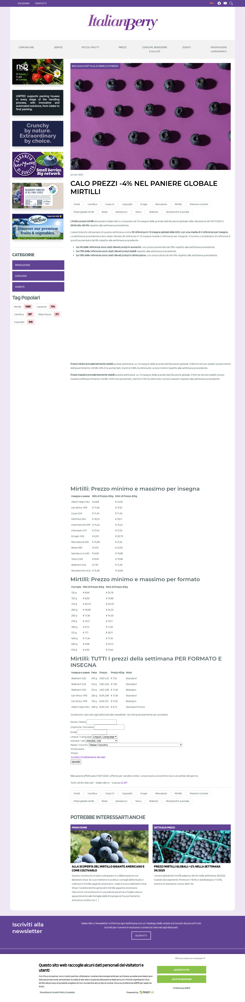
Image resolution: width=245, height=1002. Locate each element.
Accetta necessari (181, 979)
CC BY (124, 782)
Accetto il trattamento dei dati (88, 757)
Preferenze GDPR (181, 988)
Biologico (78, 66)
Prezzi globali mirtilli (84, 211)
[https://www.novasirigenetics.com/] (38, 74)
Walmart (153, 211)
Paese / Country (79, 744)
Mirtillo (17, 306)
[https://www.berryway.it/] (38, 167)
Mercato (104, 66)
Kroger (144, 204)
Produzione (22, 265)
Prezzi (114, 66)
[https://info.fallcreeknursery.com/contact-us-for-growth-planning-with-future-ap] (38, 198)
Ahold (77, 204)
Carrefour (19, 314)
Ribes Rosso (44, 314)
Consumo (21, 275)
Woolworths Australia (177, 211)
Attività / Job (77, 740)
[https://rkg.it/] (38, 136)
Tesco (138, 211)
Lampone (42, 306)
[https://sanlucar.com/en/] (38, 229)
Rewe (105, 211)
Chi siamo (23, 3)
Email (73, 732)
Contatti (41, 3)
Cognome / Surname (82, 727)
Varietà (20, 286)
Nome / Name (78, 721)
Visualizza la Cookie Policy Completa (57, 992)
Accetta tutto (181, 969)
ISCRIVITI (141, 935)
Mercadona (161, 204)
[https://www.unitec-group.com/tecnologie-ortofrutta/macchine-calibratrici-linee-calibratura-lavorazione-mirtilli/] (38, 105)
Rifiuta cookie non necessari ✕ (190, 958)
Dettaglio (92, 66)
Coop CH (109, 204)
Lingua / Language (81, 736)
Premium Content (199, 204)
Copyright (19, 322)
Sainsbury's (121, 211)
